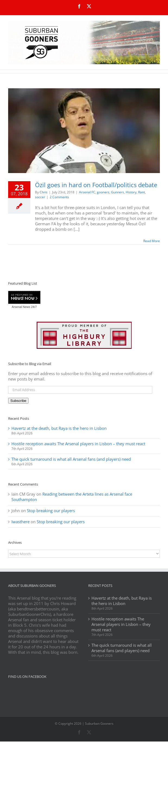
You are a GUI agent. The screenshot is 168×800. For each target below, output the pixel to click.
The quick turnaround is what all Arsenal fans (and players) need (71, 459)
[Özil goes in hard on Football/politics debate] (84, 130)
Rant (141, 192)
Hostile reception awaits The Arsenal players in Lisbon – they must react (78, 443)
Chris (43, 192)
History (131, 192)
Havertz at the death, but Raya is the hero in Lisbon (59, 428)
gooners (103, 192)
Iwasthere (20, 521)
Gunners (117, 192)
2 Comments (59, 197)
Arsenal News (21, 306)
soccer (40, 197)
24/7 (33, 306)
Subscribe (18, 401)
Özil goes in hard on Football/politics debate (96, 185)
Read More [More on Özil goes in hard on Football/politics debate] (151, 241)
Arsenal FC (87, 192)
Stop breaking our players (51, 510)
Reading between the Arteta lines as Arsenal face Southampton (71, 496)
